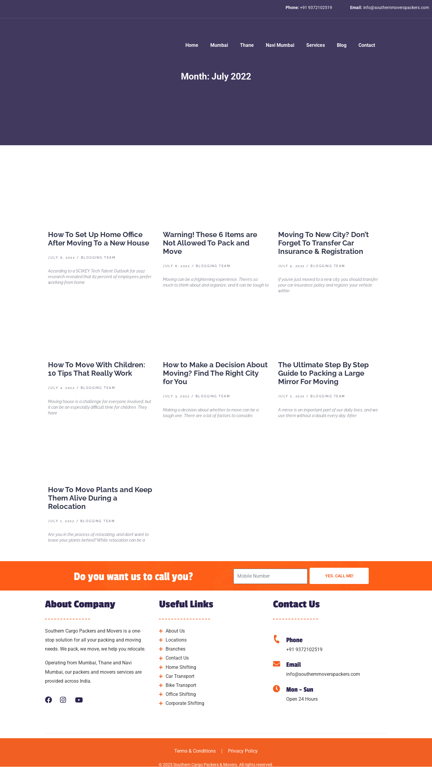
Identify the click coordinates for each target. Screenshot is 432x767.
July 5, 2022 (291, 266)
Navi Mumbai (280, 45)
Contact (366, 45)
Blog (341, 45)
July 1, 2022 (61, 521)
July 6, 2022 (61, 257)
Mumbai (219, 45)
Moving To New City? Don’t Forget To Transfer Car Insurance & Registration (323, 243)
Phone (294, 640)
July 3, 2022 (176, 396)
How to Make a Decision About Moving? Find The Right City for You (215, 373)
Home (191, 45)
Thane (247, 45)
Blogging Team (98, 257)
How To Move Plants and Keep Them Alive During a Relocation (100, 498)
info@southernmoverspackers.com (323, 674)
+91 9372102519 (304, 649)
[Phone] (276, 639)
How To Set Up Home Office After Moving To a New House (98, 238)
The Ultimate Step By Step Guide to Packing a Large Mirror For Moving (323, 373)
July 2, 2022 (291, 396)
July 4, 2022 (61, 388)
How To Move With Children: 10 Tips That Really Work (96, 368)
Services (315, 45)
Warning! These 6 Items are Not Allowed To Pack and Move (210, 243)
